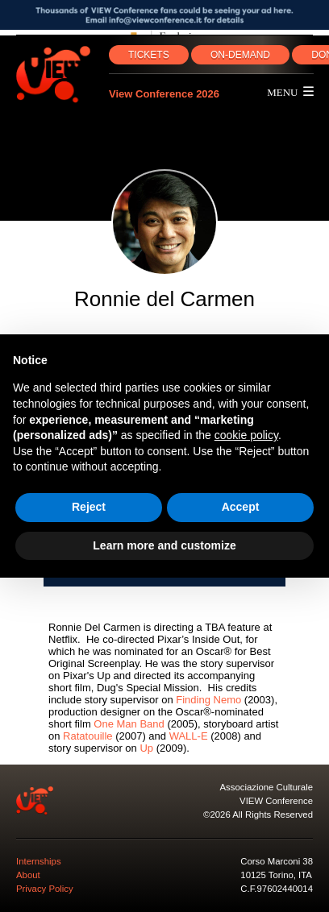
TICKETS (148, 54)
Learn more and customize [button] (164, 545)
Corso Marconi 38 (276, 861)
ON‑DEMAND (240, 54)
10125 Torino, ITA (276, 875)
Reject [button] (89, 506)
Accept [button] (241, 506)
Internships (38, 861)
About (28, 875)
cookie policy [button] (246, 435)
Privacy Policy (44, 888)
